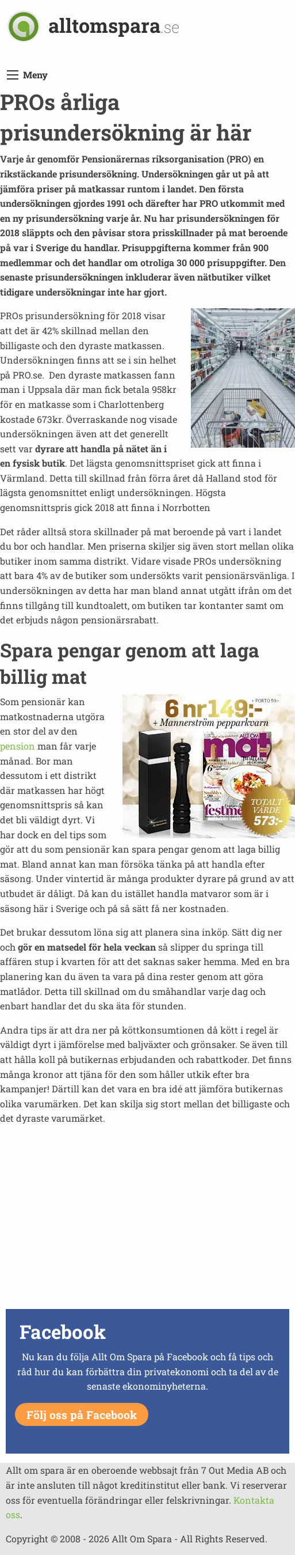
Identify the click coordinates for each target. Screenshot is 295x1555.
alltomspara (113, 25)
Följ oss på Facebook (81, 1415)
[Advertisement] (147, 1225)
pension (17, 746)
